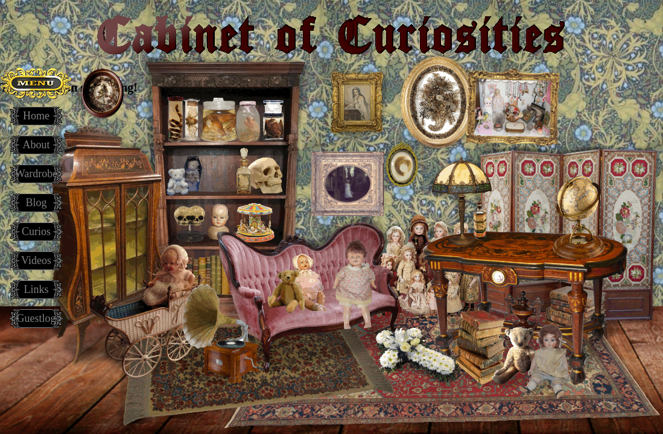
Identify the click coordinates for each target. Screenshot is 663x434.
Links (36, 289)
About (36, 145)
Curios (36, 231)
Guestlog (36, 318)
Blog (35, 203)
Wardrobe (36, 174)
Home (36, 116)
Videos (36, 260)
